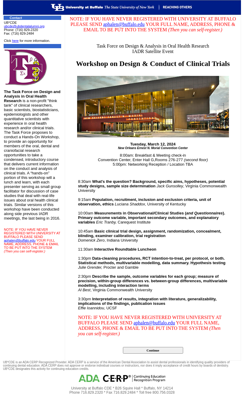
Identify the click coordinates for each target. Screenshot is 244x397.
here (15, 40)
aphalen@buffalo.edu (20, 240)
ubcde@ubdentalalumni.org (24, 26)
